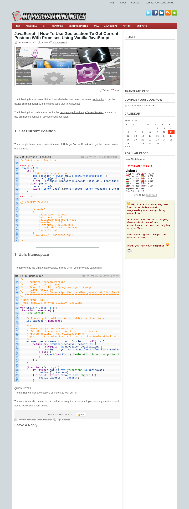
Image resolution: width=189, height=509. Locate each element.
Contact (135, 3)
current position (30, 103)
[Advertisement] (150, 64)
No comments (60, 42)
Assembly (31, 26)
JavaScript (110, 26)
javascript (66, 420)
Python (126, 26)
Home (111, 3)
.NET (18, 26)
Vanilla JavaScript (44, 420)
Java (96, 26)
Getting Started (78, 26)
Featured (57, 26)
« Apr (127, 146)
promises (24, 116)
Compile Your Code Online (160, 3)
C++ (45, 26)
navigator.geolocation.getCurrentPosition (81, 112)
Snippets (142, 26)
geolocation (98, 99)
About (123, 3)
